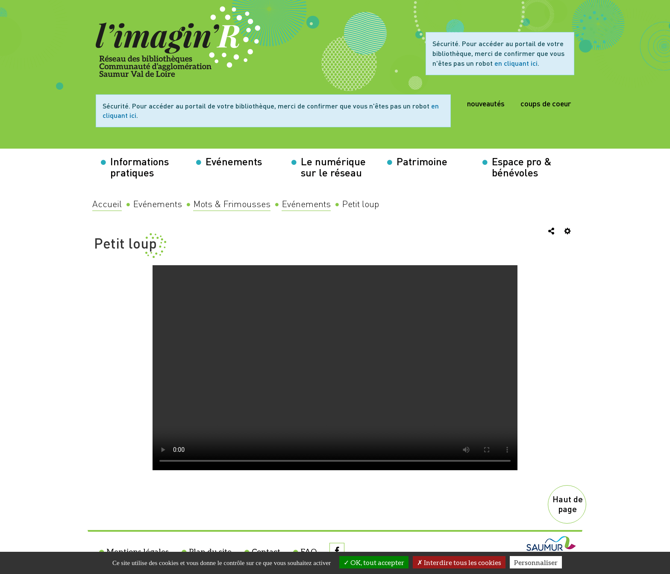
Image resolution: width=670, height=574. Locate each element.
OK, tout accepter (374, 562)
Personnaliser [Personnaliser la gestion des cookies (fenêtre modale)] (536, 562)
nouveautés (486, 103)
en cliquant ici (516, 63)
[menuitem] (107, 204)
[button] (144, 167)
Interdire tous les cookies (459, 562)
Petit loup (125, 243)
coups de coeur (545, 103)
